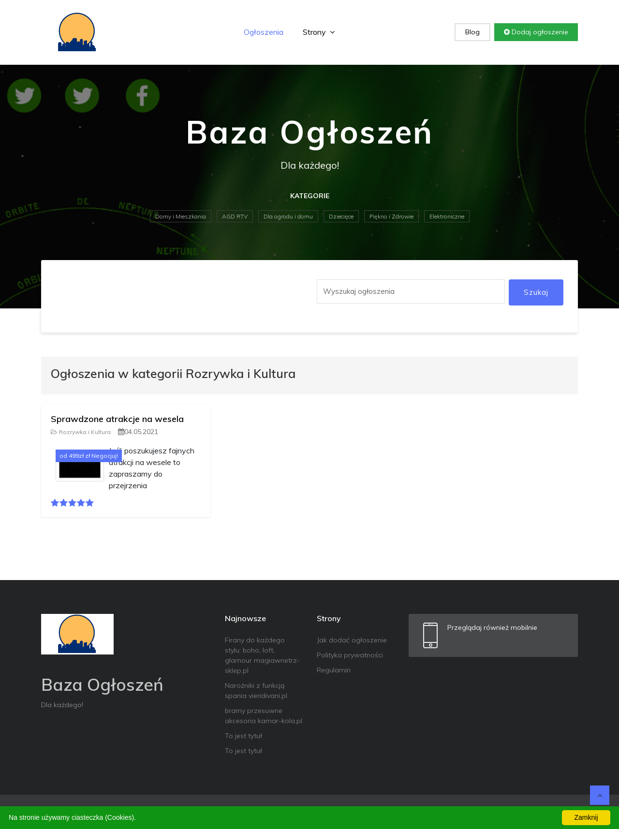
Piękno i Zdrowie (391, 216)
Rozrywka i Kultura (81, 432)
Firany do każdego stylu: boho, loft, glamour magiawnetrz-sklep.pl (262, 655)
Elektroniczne (446, 216)
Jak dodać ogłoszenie (352, 640)
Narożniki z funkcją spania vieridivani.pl (256, 690)
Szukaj (536, 292)
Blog (472, 32)
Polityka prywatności (350, 655)
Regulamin (334, 670)
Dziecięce (341, 216)
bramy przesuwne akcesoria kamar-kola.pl (263, 715)
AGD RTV (235, 216)
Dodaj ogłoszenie (536, 32)
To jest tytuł (243, 735)
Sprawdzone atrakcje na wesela (117, 418)
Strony (319, 32)
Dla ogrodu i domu (288, 216)
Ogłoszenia (263, 32)
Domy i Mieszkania (180, 216)
